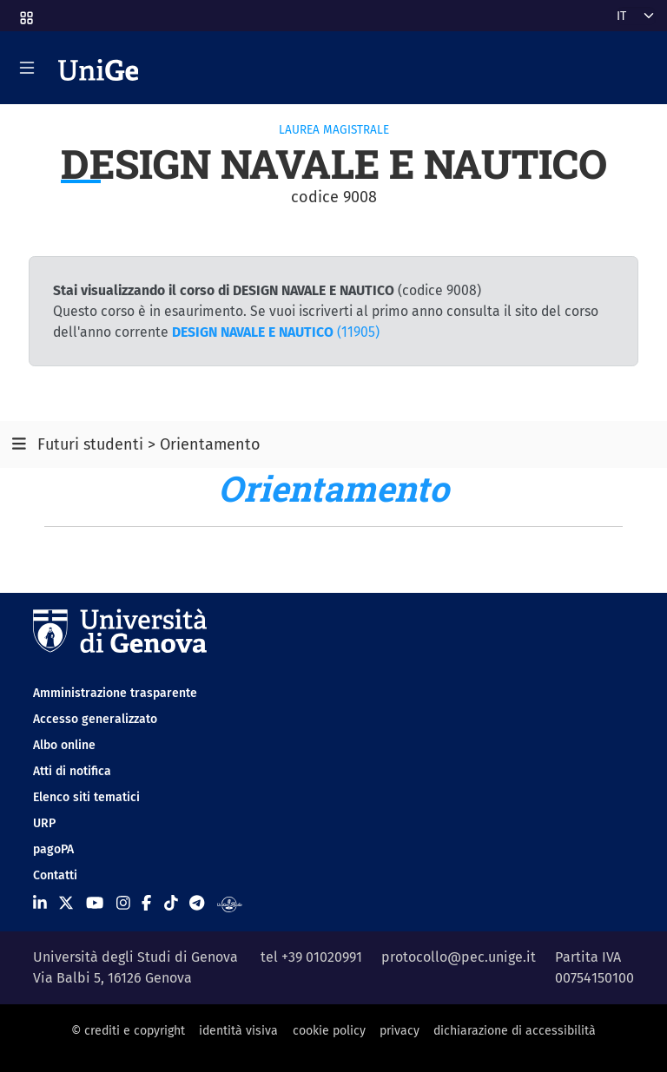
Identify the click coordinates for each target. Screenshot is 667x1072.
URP (44, 823)
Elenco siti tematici (86, 797)
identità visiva (238, 1030)
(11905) (276, 332)
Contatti (55, 875)
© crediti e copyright (128, 1030)
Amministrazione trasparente (115, 693)
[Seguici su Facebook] (146, 903)
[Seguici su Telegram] (196, 903)
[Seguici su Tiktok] (171, 903)
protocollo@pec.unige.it (458, 957)
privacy (399, 1030)
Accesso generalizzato (95, 719)
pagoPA (53, 849)
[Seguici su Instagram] (123, 903)
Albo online (64, 745)
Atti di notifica (72, 771)
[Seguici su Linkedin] (40, 903)
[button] (25, 12)
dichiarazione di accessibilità (514, 1030)
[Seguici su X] (66, 903)
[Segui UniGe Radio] (229, 903)
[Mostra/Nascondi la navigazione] (27, 67)
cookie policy (329, 1030)
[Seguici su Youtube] (94, 903)
